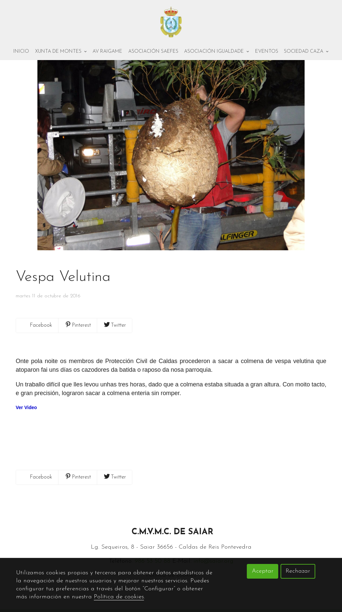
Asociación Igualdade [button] (216, 52)
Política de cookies (119, 597)
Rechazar (298, 571)
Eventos (266, 52)
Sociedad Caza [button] (306, 52)
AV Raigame (107, 52)
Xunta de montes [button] (61, 52)
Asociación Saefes (153, 52)
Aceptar (263, 571)
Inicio (21, 52)
